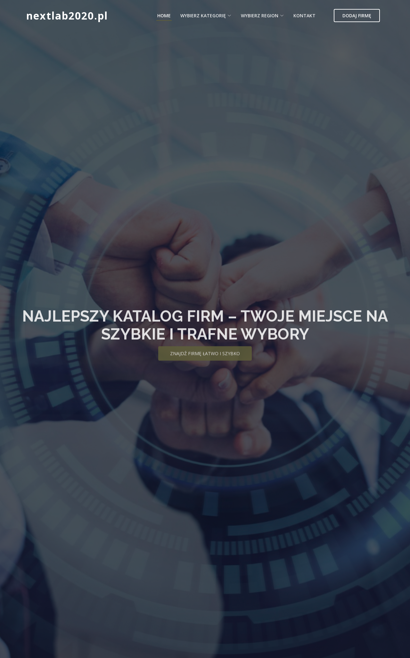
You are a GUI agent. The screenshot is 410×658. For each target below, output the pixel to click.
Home (164, 15)
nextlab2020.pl (67, 15)
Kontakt (304, 15)
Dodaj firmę (356, 15)
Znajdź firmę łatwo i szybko (205, 358)
